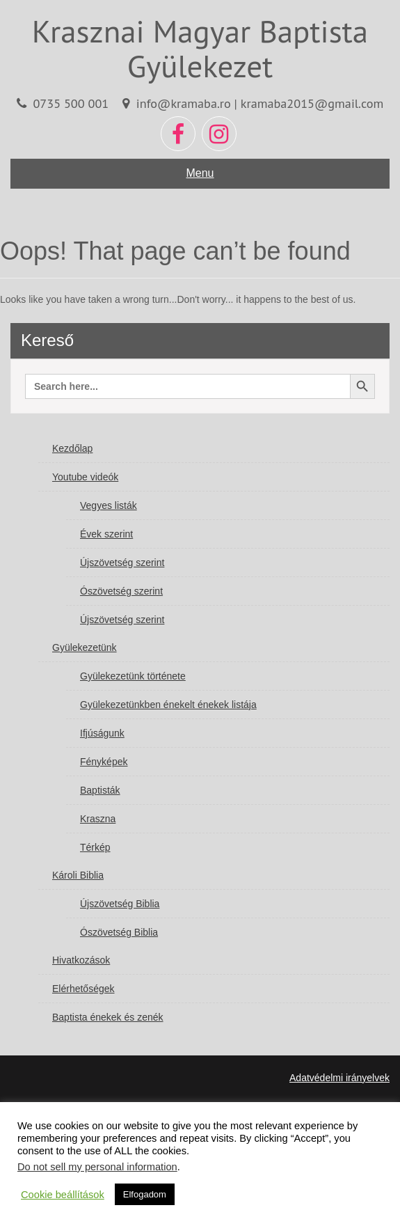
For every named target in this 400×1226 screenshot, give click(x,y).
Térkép (95, 847)
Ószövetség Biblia (119, 932)
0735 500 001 (71, 103)
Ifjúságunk (102, 733)
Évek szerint (106, 534)
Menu (200, 173)
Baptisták (100, 790)
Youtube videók (85, 476)
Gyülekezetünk (84, 647)
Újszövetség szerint (122, 562)
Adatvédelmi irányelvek (339, 1077)
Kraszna (97, 818)
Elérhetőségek (83, 988)
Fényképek (103, 761)
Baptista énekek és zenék (107, 1017)
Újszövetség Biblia (119, 903)
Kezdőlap (72, 448)
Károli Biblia (78, 875)
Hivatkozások (81, 960)
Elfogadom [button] (144, 1194)
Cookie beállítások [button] (62, 1194)
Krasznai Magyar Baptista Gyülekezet (200, 48)
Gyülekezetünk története (133, 676)
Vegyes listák (108, 505)
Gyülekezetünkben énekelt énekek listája (168, 704)
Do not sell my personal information (97, 1166)
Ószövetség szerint (121, 591)
